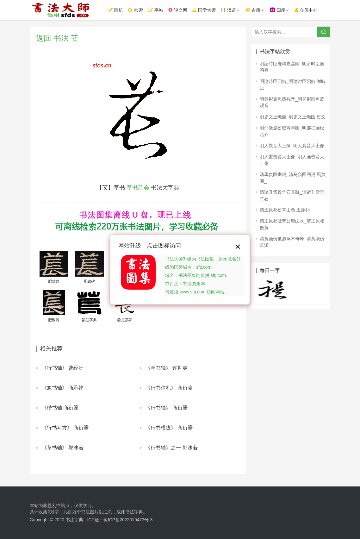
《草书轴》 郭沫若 (63, 447)
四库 (277, 10)
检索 (135, 10)
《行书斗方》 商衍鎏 (65, 427)
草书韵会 (138, 188)
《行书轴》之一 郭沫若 (171, 447)
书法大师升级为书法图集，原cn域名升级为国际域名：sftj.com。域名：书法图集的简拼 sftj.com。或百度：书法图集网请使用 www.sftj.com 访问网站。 (203, 275)
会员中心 (306, 10)
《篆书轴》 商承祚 (63, 388)
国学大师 (204, 10)
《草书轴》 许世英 (166, 368)
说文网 (177, 10)
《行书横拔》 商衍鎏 (169, 427)
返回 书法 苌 (57, 38)
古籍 (252, 10)
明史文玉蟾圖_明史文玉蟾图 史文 (293, 116)
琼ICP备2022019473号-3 (128, 519)
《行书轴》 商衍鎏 (166, 408)
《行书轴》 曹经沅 (63, 368)
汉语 (228, 10)
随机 (116, 10)
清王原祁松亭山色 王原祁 (285, 209)
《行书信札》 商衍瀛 (169, 388)
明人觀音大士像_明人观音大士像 (292, 145)
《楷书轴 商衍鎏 (60, 408)
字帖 (155, 10)
